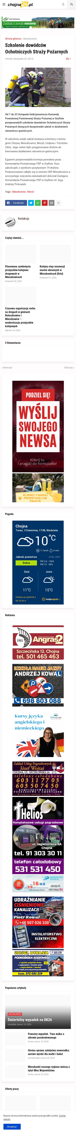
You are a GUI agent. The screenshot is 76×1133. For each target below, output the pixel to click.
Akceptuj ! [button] (12, 1126)
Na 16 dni (20, 601)
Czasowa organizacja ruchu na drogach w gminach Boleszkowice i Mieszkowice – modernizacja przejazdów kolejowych (20, 317)
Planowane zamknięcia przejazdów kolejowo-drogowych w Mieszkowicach (18, 272)
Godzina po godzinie (25, 597)
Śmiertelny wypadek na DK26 (30, 1020)
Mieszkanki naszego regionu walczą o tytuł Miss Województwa (49, 1068)
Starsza (68, 367)
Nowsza (7, 367)
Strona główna (13, 38)
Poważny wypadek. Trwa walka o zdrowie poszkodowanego (46, 1035)
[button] (4, 4)
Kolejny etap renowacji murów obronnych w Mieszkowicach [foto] (52, 270)
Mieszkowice (30, 38)
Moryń (30, 192)
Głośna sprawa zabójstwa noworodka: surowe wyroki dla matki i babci (48, 1052)
